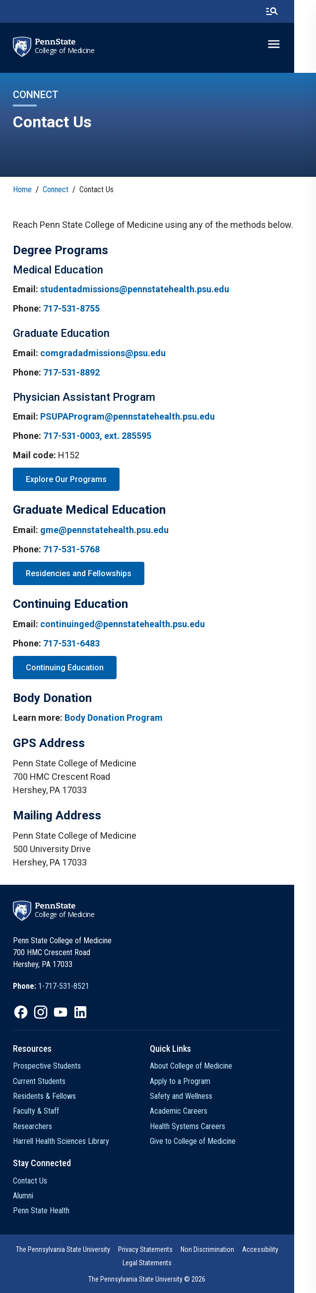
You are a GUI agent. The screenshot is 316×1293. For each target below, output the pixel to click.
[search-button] (293, 11)
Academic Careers (190, 1111)
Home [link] (22, 189)
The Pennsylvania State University (74, 1249)
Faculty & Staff (36, 1111)
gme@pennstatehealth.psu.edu (104, 530)
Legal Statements (158, 1263)
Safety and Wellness (192, 1096)
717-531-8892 (71, 372)
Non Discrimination (218, 1249)
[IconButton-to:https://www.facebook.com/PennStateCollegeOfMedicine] (21, 1012)
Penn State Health (41, 1210)
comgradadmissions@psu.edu (103, 353)
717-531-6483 (71, 643)
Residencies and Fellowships (78, 573)
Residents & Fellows (44, 1096)
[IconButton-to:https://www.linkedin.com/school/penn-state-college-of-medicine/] (80, 1012)
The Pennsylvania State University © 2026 (158, 1279)
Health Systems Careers (199, 1126)
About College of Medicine (202, 1066)
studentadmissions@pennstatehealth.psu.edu (134, 289)
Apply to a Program (191, 1081)
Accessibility (271, 1249)
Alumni (23, 1195)
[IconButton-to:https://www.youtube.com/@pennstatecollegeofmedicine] (60, 1012)
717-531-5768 (71, 549)
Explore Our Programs (66, 479)
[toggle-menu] (295, 44)
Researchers (32, 1126)
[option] (51, 986)
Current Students (39, 1081)
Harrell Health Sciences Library (61, 1141)
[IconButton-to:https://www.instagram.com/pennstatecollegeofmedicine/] (41, 1012)
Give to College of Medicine (204, 1141)
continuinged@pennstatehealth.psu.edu (122, 624)
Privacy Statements (156, 1249)
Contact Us (30, 1180)
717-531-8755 (71, 308)
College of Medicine (65, 50)
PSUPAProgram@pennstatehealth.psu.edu (127, 416)
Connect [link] (55, 189)
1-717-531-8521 (63, 986)
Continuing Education (65, 667)
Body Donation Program (113, 717)
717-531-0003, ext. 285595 (97, 436)
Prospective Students (47, 1066)
